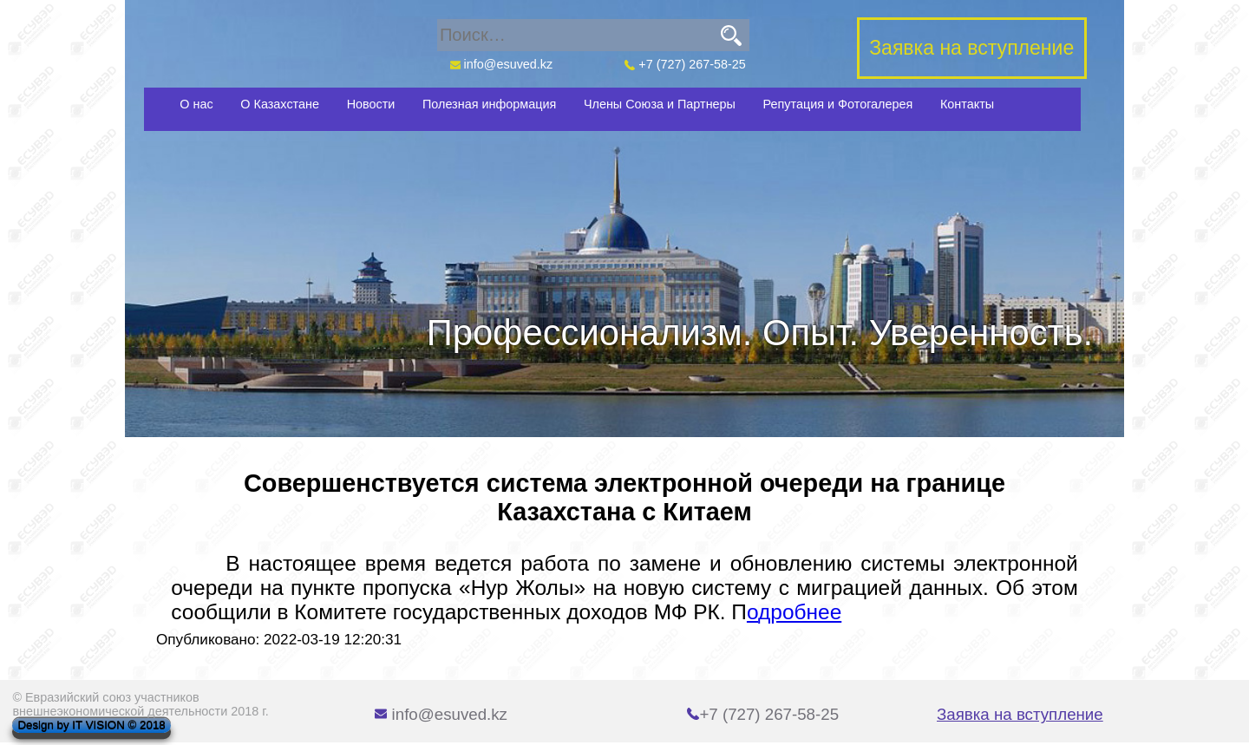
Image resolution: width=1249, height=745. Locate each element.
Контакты (967, 104)
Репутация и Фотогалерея (838, 104)
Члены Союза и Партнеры (660, 104)
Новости (371, 104)
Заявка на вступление (1020, 714)
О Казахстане (279, 104)
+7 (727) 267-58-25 (685, 64)
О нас (196, 104)
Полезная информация (489, 104)
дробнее (799, 612)
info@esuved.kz (501, 64)
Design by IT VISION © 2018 (91, 725)
